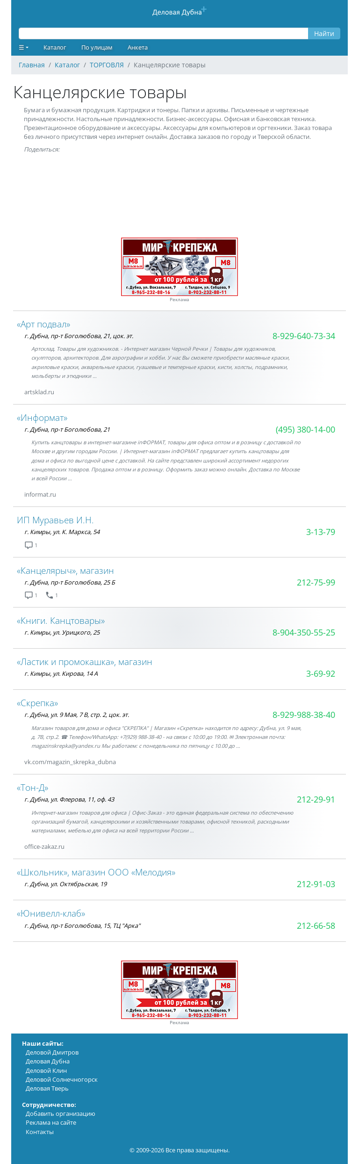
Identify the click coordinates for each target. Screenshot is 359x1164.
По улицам (97, 47)
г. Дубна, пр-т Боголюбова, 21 (67, 429)
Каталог (54, 47)
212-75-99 (316, 582)
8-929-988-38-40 (304, 714)
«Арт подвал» (43, 324)
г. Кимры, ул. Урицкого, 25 (62, 632)
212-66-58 (316, 925)
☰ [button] (21, 47)
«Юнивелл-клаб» (51, 913)
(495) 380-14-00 (305, 429)
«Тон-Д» (32, 787)
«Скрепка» (37, 702)
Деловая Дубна (48, 1061)
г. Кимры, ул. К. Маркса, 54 (62, 532)
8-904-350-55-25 (304, 632)
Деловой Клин (46, 1070)
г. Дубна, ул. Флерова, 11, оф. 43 (69, 799)
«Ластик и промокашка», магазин (84, 661)
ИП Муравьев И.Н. (55, 519)
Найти (324, 33)
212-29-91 (316, 799)
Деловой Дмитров (52, 1052)
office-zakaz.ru (44, 846)
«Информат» (42, 417)
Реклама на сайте (51, 1122)
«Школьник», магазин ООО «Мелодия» (96, 872)
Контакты (40, 1132)
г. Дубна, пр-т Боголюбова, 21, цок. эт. (78, 336)
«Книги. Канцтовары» (61, 620)
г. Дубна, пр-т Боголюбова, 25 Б (69, 582)
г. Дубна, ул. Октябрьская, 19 (65, 884)
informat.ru (40, 494)
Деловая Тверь (47, 1088)
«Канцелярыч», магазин (65, 570)
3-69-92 (320, 673)
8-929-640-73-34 (304, 335)
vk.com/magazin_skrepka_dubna (70, 762)
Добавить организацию (60, 1113)
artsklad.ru (39, 392)
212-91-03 (316, 883)
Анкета (138, 47)
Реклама (179, 299)
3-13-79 (320, 531)
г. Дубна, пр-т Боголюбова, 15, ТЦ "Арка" (82, 925)
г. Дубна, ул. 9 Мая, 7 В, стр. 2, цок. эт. (76, 714)
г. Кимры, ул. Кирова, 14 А (61, 673)
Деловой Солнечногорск (62, 1079)
